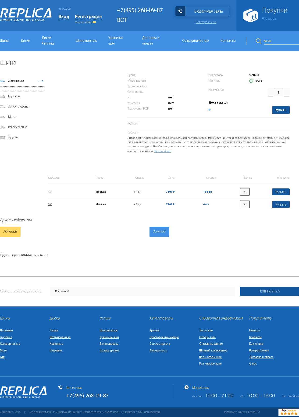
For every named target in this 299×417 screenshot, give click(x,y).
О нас (253, 363)
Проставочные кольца (164, 337)
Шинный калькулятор (213, 350)
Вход (64, 16)
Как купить (256, 343)
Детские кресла (160, 343)
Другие (13, 137)
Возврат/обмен (259, 350)
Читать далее (162, 151)
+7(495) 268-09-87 (140, 10)
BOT (122, 20)
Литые (54, 330)
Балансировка (109, 343)
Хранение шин (116, 40)
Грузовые (14, 96)
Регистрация (88, 16)
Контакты (228, 41)
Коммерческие (10, 343)
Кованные (56, 343)
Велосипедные (17, 127)
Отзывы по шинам (211, 343)
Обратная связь (208, 11)
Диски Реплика (48, 40)
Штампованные (60, 337)
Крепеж (155, 330)
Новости (254, 330)
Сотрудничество (195, 41)
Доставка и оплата (150, 40)
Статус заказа (206, 22)
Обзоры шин (207, 337)
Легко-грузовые (18, 106)
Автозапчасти (158, 350)
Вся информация (210, 363)
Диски (25, 41)
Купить (280, 110)
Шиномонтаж (86, 41)
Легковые (16, 81)
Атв (2, 357)
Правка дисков (109, 350)
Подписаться (269, 291)
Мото (11, 117)
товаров (269, 19)
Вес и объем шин (210, 357)
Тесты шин (206, 330)
